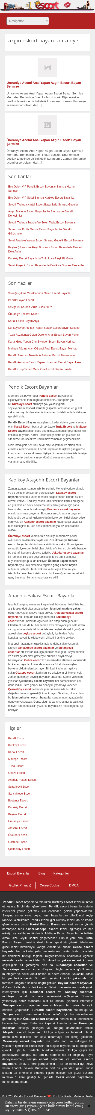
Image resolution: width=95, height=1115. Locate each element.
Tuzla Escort (16, 766)
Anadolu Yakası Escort (22, 779)
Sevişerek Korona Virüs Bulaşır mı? (30, 307)
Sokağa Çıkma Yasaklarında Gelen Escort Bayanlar (39, 293)
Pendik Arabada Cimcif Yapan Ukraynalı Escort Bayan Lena (44, 362)
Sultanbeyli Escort (19, 786)
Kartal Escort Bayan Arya (23, 321)
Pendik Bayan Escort (21, 300)
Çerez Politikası (39, 1110)
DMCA (74, 885)
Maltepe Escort (17, 759)
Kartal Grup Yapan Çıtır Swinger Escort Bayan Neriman (42, 341)
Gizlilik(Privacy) (20, 885)
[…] (39, 105)
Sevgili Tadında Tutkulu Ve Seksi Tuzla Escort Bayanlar (42, 222)
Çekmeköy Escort (19, 849)
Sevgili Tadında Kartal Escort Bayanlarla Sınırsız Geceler (43, 204)
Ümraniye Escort (18, 821)
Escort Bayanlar (18, 873)
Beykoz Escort (17, 814)
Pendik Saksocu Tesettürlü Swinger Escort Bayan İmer (41, 355)
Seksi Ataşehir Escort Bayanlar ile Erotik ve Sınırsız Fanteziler (46, 265)
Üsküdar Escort (17, 835)
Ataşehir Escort (17, 828)
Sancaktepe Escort (20, 793)
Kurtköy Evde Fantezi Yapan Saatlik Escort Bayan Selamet (44, 327)
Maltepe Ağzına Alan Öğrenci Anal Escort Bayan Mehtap (42, 348)
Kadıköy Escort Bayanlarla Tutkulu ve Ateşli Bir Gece (40, 258)
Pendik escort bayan (64, 906)
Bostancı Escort (18, 800)
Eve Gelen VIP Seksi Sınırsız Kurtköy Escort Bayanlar (41, 197)
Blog (41, 873)
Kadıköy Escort (17, 807)
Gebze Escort (16, 773)
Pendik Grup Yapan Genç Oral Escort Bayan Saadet (40, 369)
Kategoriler (61, 873)
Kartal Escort (16, 752)
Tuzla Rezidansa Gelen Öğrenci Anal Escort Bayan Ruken (44, 334)
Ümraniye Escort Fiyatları (23, 314)
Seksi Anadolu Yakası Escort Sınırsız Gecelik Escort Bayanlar (46, 240)
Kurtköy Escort (17, 745)
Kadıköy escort (66, 492)
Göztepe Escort (17, 842)
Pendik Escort (16, 738)
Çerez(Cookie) (50, 885)
